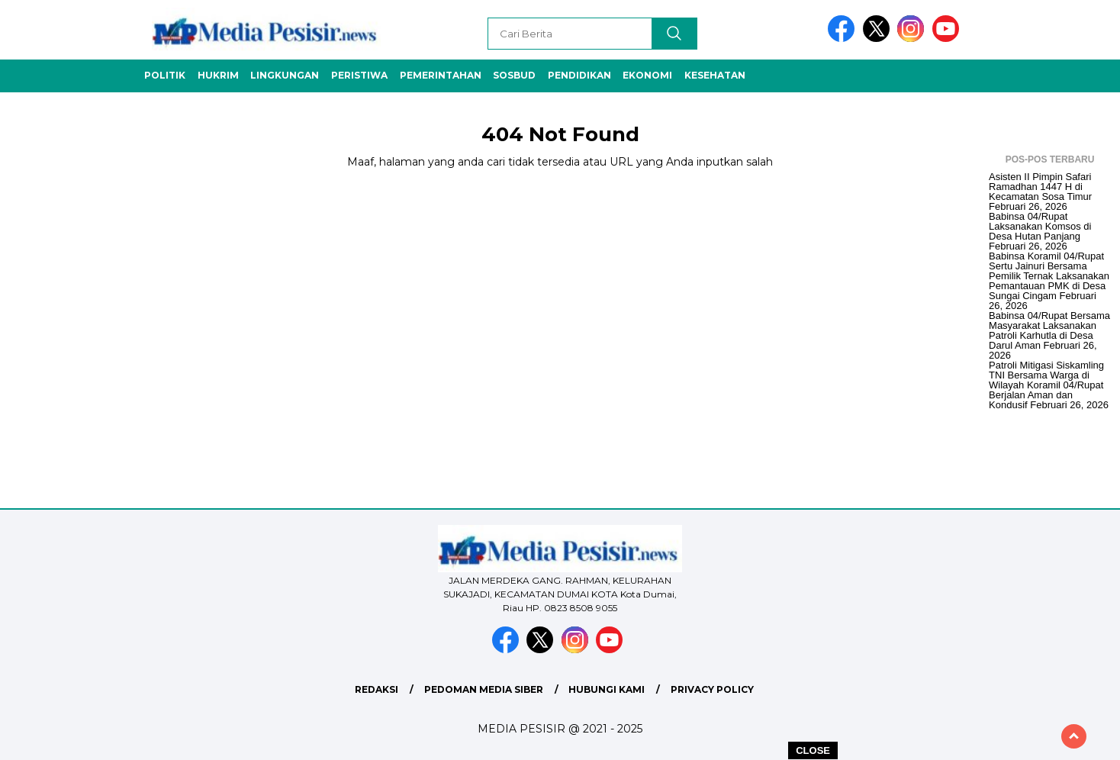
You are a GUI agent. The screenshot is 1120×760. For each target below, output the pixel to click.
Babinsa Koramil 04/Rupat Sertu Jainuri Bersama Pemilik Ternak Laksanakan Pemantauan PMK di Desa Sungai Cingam (1049, 275)
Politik (164, 75)
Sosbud (514, 75)
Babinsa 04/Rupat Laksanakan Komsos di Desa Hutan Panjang (1040, 226)
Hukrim (218, 75)
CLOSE (813, 750)
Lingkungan (284, 75)
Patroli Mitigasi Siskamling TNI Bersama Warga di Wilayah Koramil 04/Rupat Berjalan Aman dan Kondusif (1046, 385)
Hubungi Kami (606, 689)
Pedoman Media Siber (483, 689)
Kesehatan (714, 75)
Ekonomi (647, 75)
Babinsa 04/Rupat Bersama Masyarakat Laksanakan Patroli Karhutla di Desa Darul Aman (1049, 330)
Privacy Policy (712, 689)
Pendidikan (579, 75)
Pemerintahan (440, 75)
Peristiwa (359, 75)
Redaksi (376, 689)
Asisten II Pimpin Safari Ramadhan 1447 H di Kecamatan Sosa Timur (1040, 186)
